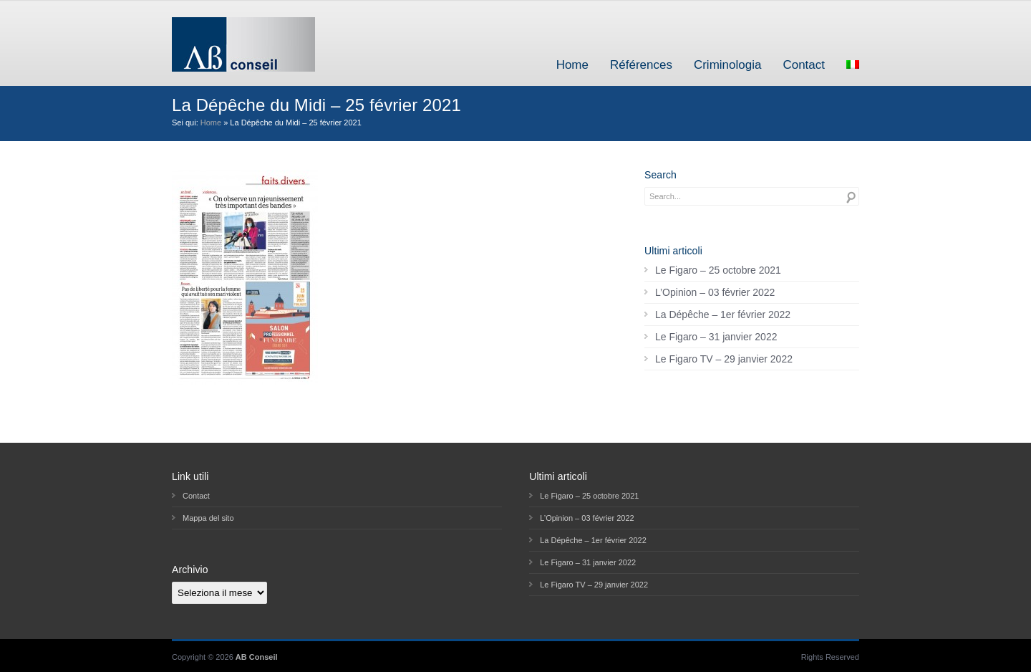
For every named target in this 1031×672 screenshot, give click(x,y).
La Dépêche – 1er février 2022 (722, 314)
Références (641, 65)
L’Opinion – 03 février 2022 (715, 292)
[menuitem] (853, 65)
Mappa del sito (208, 518)
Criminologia (727, 65)
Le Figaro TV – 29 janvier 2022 (724, 359)
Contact (804, 65)
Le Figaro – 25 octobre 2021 (718, 270)
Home (572, 65)
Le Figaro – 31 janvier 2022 (716, 336)
